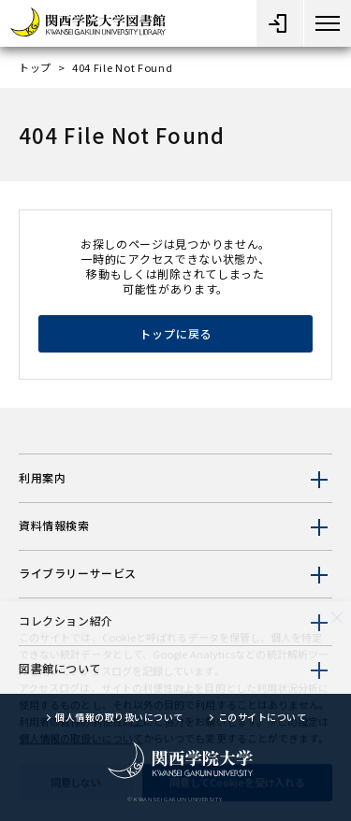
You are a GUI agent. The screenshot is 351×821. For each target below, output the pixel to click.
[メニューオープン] (279, 23)
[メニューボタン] (327, 23)
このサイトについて (262, 717)
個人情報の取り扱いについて (119, 717)
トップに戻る (175, 333)
